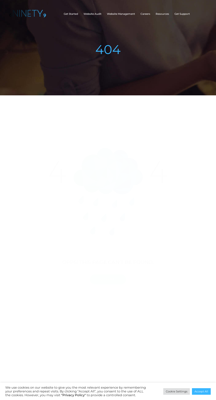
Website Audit (92, 13)
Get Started (71, 13)
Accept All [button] (201, 391)
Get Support (182, 13)
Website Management (121, 13)
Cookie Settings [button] (176, 391)
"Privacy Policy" (73, 395)
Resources (162, 13)
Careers (145, 13)
